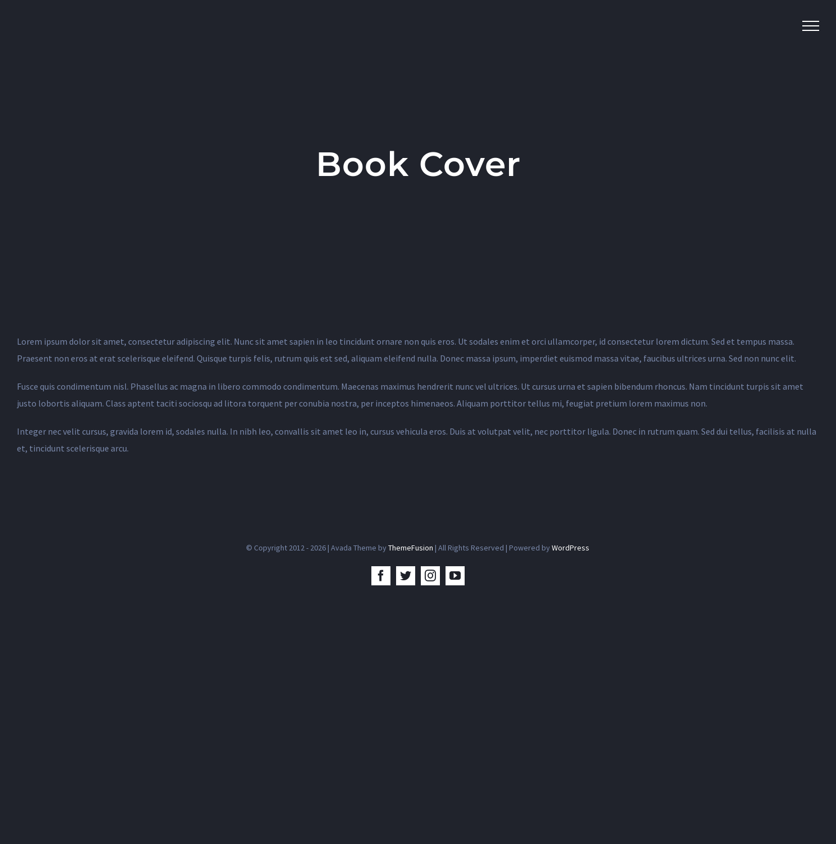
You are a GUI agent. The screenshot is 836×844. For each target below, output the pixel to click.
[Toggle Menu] (811, 26)
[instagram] (430, 575)
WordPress (570, 548)
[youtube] (455, 575)
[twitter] (405, 575)
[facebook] (380, 575)
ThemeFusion (410, 548)
